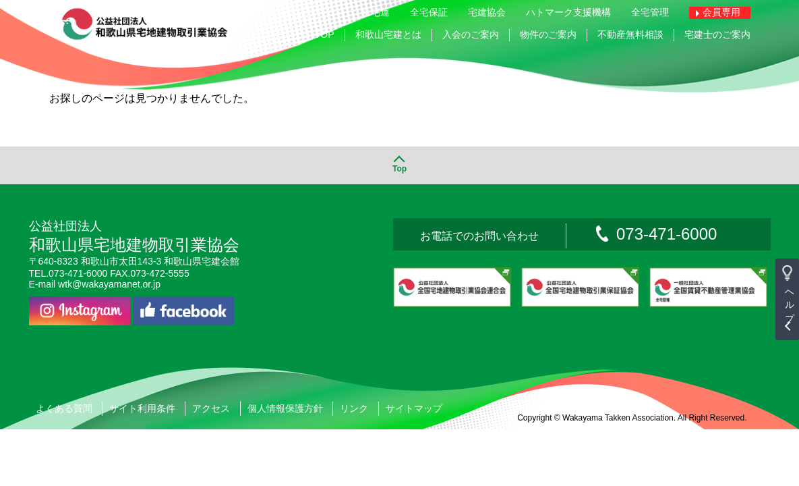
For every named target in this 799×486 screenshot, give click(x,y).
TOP (324, 34)
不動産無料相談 (630, 34)
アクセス (211, 410)
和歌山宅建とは (388, 34)
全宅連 (375, 12)
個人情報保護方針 (285, 410)
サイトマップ (414, 410)
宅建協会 (487, 12)
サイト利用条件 (142, 410)
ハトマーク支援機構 (568, 12)
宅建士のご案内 (717, 34)
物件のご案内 (548, 34)
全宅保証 (429, 12)
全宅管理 (650, 12)
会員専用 (721, 12)
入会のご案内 (470, 34)
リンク (354, 410)
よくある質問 (64, 410)
